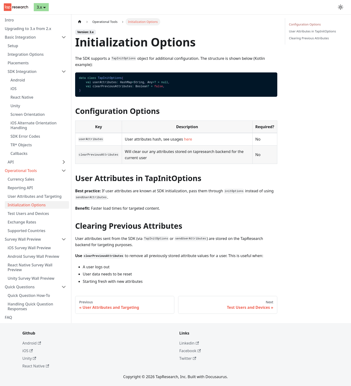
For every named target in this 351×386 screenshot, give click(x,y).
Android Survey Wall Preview (33, 256)
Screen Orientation (27, 114)
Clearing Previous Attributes (309, 38)
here (188, 139)
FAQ (8, 317)
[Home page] (79, 21)
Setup (13, 45)
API (11, 162)
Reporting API (20, 187)
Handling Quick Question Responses (30, 306)
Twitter (187, 358)
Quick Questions (19, 287)
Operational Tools (21, 170)
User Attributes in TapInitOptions (312, 31)
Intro (9, 20)
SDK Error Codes (25, 136)
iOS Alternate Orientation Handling (33, 125)
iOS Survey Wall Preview (29, 247)
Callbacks (19, 153)
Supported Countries (26, 230)
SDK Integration (22, 71)
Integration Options (26, 54)
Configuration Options (305, 24)
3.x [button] (39, 7)
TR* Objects (21, 144)
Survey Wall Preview (23, 239)
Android (17, 80)
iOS (13, 88)
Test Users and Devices (28, 213)
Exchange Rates (22, 222)
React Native (21, 97)
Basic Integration (20, 37)
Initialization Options (27, 205)
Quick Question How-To (29, 295)
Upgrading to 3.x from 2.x (28, 28)
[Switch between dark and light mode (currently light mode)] (340, 7)
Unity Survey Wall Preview (31, 278)
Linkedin (189, 343)
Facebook (190, 350)
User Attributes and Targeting (35, 196)
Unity (15, 105)
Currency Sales (21, 179)
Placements (18, 63)
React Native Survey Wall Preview (30, 267)
